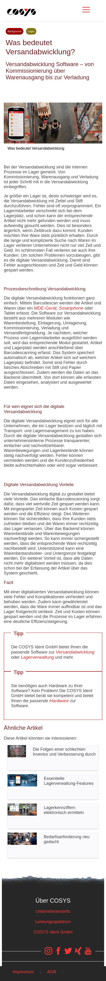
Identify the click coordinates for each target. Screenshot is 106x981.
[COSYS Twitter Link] (68, 953)
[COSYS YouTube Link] (88, 953)
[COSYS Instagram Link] (48, 953)
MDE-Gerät (45, 308)
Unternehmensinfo (53, 911)
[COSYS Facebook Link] (58, 953)
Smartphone (71, 308)
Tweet (53, 89)
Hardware (59, 700)
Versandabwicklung (75, 652)
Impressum (23, 971)
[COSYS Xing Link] (78, 953)
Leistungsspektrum (53, 921)
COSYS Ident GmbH (53, 932)
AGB (51, 971)
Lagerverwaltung (37, 657)
